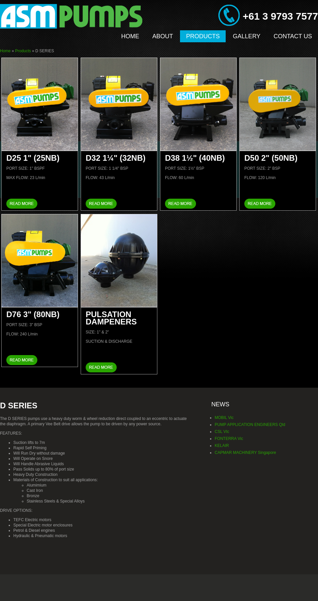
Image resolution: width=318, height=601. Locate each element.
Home (130, 36)
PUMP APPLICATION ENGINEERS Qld (250, 424)
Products (203, 36)
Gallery (247, 36)
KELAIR (222, 445)
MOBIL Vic (224, 417)
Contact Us (293, 36)
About (162, 36)
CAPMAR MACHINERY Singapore (245, 452)
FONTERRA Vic (229, 438)
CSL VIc (222, 431)
